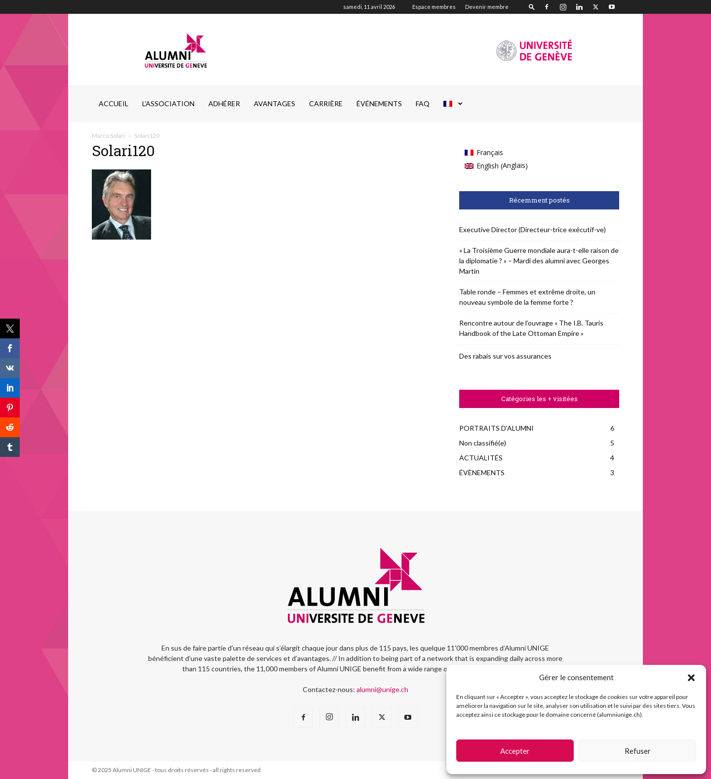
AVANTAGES (274, 103)
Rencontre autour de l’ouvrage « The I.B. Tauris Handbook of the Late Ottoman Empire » (531, 328)
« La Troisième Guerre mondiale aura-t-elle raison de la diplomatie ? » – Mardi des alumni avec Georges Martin (539, 260)
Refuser (638, 750)
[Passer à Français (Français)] (496, 152)
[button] (691, 678)
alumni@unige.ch (382, 689)
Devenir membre (487, 6)
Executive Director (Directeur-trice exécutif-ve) (532, 229)
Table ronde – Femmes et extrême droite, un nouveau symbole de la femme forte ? (527, 296)
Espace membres (434, 6)
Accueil (113, 103)
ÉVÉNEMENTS (379, 103)
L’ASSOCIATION (168, 103)
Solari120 (123, 150)
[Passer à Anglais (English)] (496, 165)
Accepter (515, 750)
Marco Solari (108, 135)
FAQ (423, 103)
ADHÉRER (224, 103)
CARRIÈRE (326, 103)
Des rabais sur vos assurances (505, 356)
